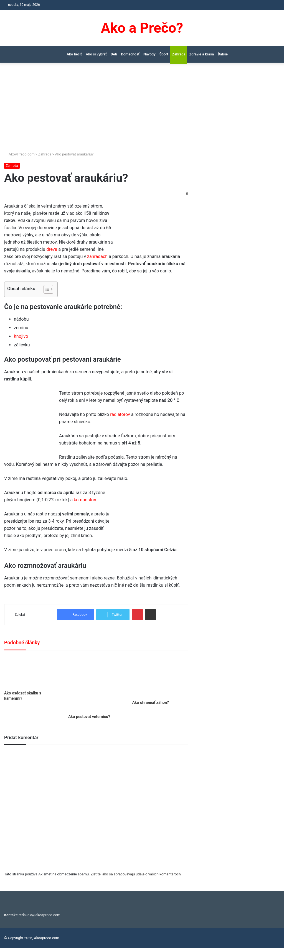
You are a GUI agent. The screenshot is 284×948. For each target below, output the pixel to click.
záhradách (97, 256)
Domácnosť (130, 54)
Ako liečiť (74, 54)
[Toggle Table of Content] (45, 289)
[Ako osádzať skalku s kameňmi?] (32, 672)
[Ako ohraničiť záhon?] (160, 676)
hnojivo (21, 336)
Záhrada (179, 54)
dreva (51, 249)
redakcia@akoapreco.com (39, 915)
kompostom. (86, 499)
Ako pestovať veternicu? (89, 716)
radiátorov (120, 414)
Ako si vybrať (96, 54)
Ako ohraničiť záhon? (150, 702)
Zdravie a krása (201, 54)
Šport (163, 54)
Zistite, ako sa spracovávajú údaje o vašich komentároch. (136, 874)
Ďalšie (223, 54)
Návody (149, 54)
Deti (114, 54)
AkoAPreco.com (19, 154)
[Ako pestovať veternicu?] (96, 683)
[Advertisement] (142, 110)
